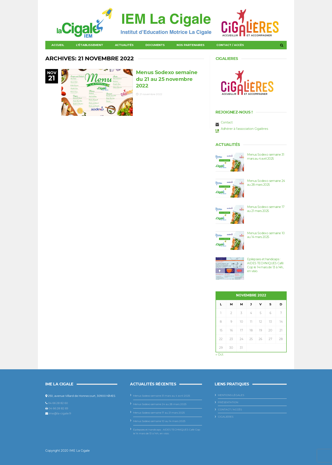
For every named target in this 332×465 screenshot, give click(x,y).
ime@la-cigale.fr (60, 413)
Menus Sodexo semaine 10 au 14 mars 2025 (265, 235)
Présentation (228, 402)
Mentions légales (231, 395)
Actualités (124, 45)
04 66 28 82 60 (58, 403)
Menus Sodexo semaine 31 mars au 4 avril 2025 (265, 157)
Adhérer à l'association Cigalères (244, 129)
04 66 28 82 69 (58, 408)
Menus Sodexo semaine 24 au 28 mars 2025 (265, 183)
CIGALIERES (225, 416)
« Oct (219, 354)
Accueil (57, 45)
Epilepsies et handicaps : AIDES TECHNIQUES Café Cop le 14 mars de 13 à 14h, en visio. (265, 265)
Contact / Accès (230, 45)
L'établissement (89, 45)
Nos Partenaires (191, 45)
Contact (227, 122)
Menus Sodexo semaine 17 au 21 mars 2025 (265, 209)
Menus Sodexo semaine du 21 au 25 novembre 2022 (167, 79)
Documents (155, 45)
